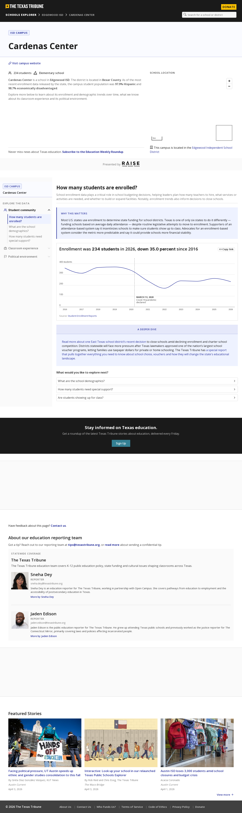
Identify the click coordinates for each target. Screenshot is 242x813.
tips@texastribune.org (84, 545)
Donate (200, 806)
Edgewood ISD (52, 15)
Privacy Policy (181, 806)
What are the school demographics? (22, 229)
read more (112, 545)
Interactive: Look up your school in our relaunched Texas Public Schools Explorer (119, 773)
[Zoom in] (229, 81)
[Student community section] (27, 210)
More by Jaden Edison (44, 636)
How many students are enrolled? (25, 219)
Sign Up (121, 443)
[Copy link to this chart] (226, 249)
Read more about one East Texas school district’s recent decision (104, 342)
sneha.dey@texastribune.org (46, 583)
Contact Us (84, 806)
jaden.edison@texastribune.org (48, 622)
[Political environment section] (27, 256)
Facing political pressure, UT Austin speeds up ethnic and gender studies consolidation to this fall (44, 773)
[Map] (192, 109)
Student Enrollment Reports (82, 315)
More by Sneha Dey (42, 596)
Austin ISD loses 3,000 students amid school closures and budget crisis (192, 773)
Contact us (58, 526)
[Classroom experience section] (27, 248)
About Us (65, 806)
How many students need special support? (25, 239)
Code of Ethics (157, 806)
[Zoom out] (229, 86)
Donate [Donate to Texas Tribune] (229, 7)
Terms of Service (132, 806)
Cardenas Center (82, 15)
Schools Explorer (21, 15)
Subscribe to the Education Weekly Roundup (92, 152)
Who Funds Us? (106, 806)
